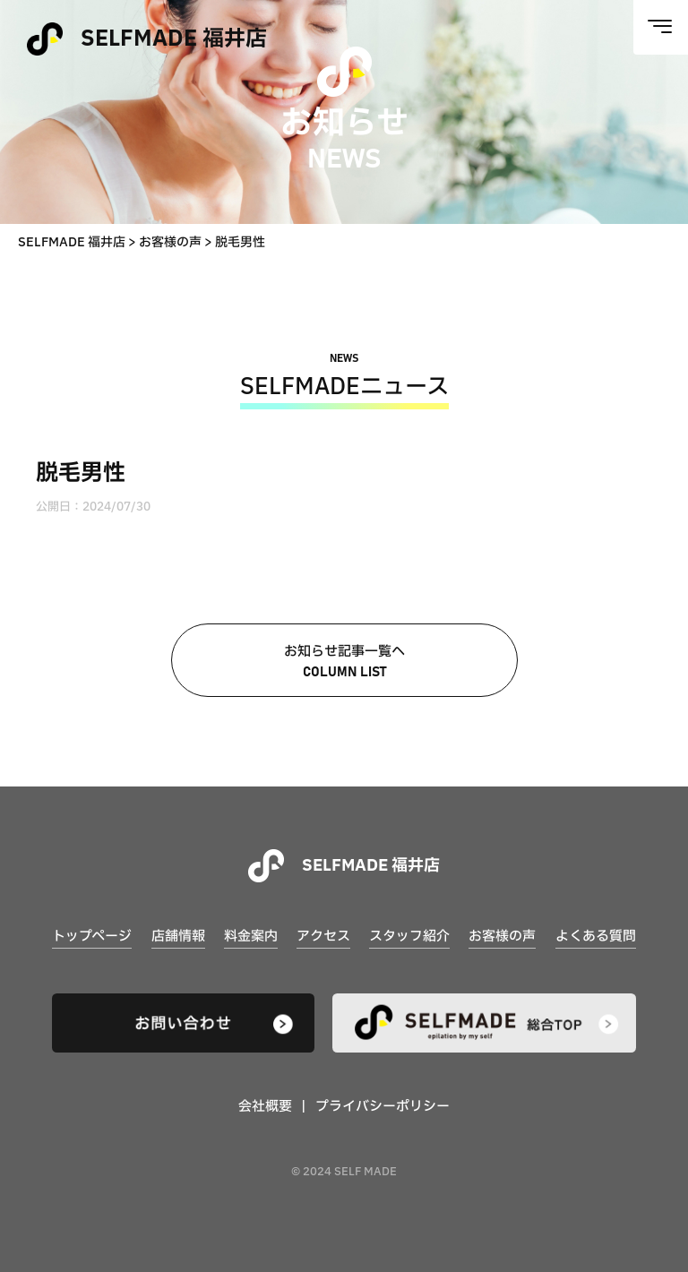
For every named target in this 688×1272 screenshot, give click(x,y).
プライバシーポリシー (382, 1107)
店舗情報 (178, 936)
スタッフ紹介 (409, 936)
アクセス (323, 936)
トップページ (92, 936)
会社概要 (265, 1107)
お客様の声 (502, 936)
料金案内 (251, 936)
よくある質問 (595, 936)
